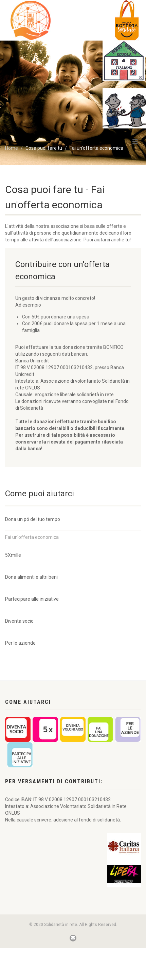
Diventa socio (19, 621)
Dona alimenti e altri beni (31, 577)
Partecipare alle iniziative (32, 599)
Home (11, 148)
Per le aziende (20, 643)
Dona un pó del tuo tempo (32, 519)
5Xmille (13, 555)
